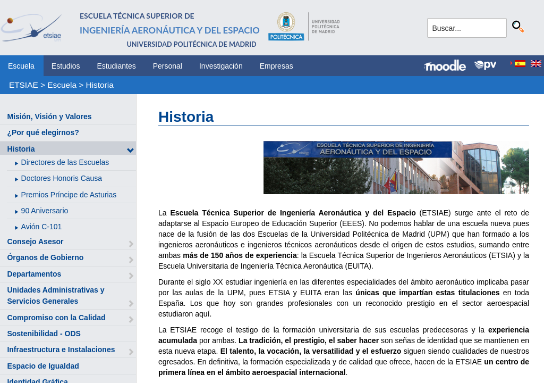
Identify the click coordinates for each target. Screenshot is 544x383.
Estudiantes (116, 66)
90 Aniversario (45, 210)
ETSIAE (23, 84)
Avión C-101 (41, 226)
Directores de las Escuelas (65, 162)
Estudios (66, 66)
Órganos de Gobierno (45, 257)
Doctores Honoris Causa (62, 178)
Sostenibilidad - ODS (43, 333)
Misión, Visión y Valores (49, 116)
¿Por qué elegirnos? (43, 132)
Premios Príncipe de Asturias (69, 194)
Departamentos (34, 274)
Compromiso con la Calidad (56, 317)
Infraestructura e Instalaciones (61, 349)
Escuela (21, 66)
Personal (167, 66)
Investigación (221, 66)
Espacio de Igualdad (43, 366)
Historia (100, 84)
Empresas (276, 66)
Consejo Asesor (35, 241)
